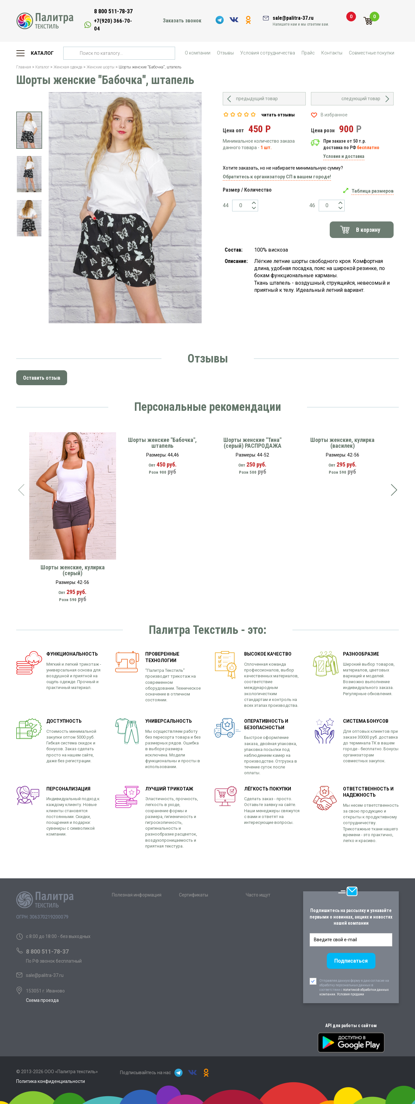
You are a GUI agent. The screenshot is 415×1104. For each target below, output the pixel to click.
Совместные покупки (371, 52)
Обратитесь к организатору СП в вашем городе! (277, 176)
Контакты (331, 52)
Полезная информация (136, 894)
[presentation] (21, 489)
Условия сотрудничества (267, 52)
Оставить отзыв (41, 378)
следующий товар (360, 98)
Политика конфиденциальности (50, 1081)
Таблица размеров (372, 191)
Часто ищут (258, 894)
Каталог (42, 53)
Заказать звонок (182, 21)
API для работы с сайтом (351, 1025)
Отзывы (225, 52)
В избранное (334, 114)
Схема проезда (42, 1000)
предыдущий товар (257, 98)
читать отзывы (278, 115)
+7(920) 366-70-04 (113, 25)
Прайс (308, 52)
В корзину (368, 229)
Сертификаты (193, 894)
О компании (197, 52)
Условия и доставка (343, 156)
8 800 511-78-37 (113, 11)
